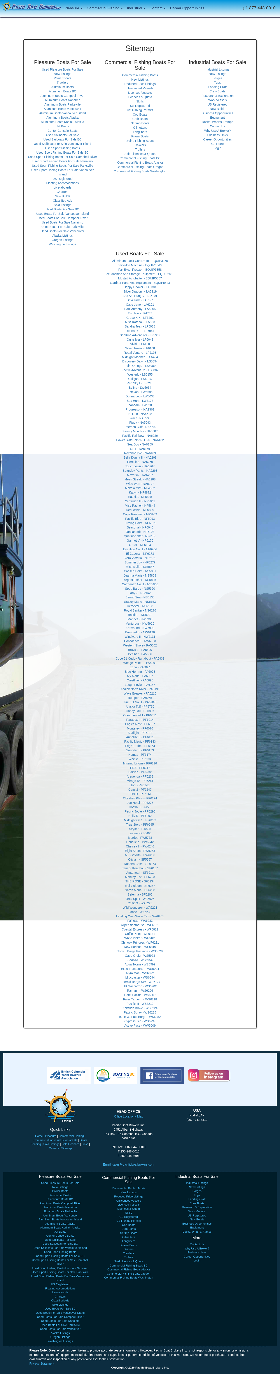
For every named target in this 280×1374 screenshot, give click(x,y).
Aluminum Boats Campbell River (62, 95)
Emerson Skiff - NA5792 (140, 427)
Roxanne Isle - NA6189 (140, 453)
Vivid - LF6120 (140, 344)
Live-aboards (62, 187)
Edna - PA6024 (140, 667)
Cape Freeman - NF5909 (140, 514)
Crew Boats (217, 91)
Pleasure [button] (73, 8)
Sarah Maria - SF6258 (140, 890)
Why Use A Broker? (217, 130)
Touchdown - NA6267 (140, 466)
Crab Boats (140, 119)
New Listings (62, 74)
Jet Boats (62, 126)
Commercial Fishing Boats (140, 75)
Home (39, 1136)
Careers (54, 1148)
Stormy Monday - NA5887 (140, 431)
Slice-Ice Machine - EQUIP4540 (140, 265)
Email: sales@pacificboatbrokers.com (128, 1164)
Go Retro (217, 144)
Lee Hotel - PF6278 (140, 802)
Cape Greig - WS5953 (140, 955)
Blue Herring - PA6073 (140, 671)
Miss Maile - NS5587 (140, 566)
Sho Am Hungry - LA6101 (140, 296)
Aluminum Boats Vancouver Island (62, 113)
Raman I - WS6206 (140, 990)
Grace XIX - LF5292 (140, 317)
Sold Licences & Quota (140, 154)
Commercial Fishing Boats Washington (140, 171)
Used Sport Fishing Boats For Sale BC (62, 152)
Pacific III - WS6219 (140, 1003)
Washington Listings (62, 244)
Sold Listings (62, 205)
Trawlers (62, 82)
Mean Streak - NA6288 (140, 479)
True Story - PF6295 (140, 824)
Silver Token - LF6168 (140, 348)
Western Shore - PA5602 (140, 645)
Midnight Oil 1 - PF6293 (140, 820)
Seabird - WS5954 (140, 960)
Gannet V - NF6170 (140, 540)
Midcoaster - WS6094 (140, 977)
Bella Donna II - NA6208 (139, 457)
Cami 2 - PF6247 (140, 789)
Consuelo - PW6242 (140, 842)
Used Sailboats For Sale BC (63, 139)
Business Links (217, 135)
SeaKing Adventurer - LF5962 (140, 335)
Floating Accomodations (62, 183)
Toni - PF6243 (139, 785)
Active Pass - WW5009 (140, 1025)
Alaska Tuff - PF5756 (140, 706)
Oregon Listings (62, 240)
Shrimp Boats (140, 123)
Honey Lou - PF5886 (140, 711)
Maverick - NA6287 (140, 475)
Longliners (140, 132)
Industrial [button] (136, 8)
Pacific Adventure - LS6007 (140, 370)
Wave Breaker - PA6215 (140, 693)
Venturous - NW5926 (140, 623)
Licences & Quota (140, 97)
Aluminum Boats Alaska (62, 117)
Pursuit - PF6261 (139, 794)
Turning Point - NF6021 (140, 523)
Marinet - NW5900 (140, 619)
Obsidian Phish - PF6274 (140, 798)
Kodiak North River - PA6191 (140, 689)
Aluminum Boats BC (62, 91)
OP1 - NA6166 (140, 448)
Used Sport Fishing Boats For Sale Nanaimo (62, 161)
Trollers (140, 149)
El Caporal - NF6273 (140, 553)
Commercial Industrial (47, 1140)
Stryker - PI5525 (140, 829)
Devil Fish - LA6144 (140, 300)
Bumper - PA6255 (140, 698)
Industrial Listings (217, 69)
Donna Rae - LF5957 (140, 331)
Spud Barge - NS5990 (140, 588)
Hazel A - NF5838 (140, 497)
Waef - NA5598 (140, 418)
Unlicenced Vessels (140, 88)
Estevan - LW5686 (140, 392)
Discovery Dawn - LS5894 (140, 361)
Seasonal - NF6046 (140, 527)
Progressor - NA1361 (140, 409)
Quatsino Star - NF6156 (140, 536)
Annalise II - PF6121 (140, 737)
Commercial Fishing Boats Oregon (140, 167)
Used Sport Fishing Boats (62, 148)
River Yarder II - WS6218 (140, 999)
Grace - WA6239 (140, 912)
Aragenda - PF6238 (140, 776)
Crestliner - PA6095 (140, 680)
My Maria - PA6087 (140, 676)
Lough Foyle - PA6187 (140, 684)
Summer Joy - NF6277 (140, 562)
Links (85, 1144)
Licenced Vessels (140, 92)
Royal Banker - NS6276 (140, 610)
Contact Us (217, 126)
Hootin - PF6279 (140, 807)
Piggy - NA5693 (140, 422)
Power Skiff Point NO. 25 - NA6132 (140, 440)
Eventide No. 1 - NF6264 (140, 549)
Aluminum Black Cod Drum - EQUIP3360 (140, 261)
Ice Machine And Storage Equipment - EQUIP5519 (140, 274)
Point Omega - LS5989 (140, 365)
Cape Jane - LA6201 (140, 304)
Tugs (217, 82)
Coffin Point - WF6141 (140, 934)
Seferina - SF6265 (140, 894)
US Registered (62, 178)
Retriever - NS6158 (140, 606)
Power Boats (62, 78)
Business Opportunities (217, 113)
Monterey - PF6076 (140, 728)
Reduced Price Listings (140, 84)
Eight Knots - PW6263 (140, 850)
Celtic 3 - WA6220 (140, 903)
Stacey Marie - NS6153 (140, 601)
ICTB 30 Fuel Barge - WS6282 (140, 1017)
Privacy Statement (41, 1363)
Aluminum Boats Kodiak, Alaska (62, 122)
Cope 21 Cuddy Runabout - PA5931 (140, 658)
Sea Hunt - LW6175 (140, 400)
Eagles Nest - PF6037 (140, 724)
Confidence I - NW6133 (140, 641)
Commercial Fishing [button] (105, 8)
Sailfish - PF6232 (140, 772)
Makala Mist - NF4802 (140, 488)
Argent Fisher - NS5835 (140, 580)
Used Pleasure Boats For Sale (62, 69)
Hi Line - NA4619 (140, 414)
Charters (62, 192)
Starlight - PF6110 (140, 733)
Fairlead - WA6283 (140, 920)
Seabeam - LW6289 (139, 405)
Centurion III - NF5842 (140, 501)
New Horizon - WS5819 (140, 947)
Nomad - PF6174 (140, 754)
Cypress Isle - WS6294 (140, 1021)
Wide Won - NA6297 (140, 483)
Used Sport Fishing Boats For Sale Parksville (62, 165)
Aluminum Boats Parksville (62, 104)
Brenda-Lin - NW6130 (140, 632)
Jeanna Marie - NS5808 (140, 575)
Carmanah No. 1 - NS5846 (140, 584)
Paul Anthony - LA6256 (140, 309)
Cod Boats (140, 114)
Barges (217, 78)
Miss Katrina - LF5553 (140, 322)
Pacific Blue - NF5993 (140, 518)
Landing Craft (217, 87)
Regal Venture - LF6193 (140, 352)
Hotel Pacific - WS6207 (140, 995)
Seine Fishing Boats (140, 140)
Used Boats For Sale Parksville (62, 227)
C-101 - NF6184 (140, 545)
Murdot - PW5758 (140, 837)
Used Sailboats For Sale (62, 135)
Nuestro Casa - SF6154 (140, 864)
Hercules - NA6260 (140, 462)
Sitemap (66, 1148)
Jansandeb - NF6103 (140, 532)
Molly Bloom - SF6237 (140, 885)
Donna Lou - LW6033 (140, 396)
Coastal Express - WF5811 (140, 929)
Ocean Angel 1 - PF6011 (140, 715)
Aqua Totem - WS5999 (140, 964)
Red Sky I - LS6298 (140, 383)
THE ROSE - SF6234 (139, 881)
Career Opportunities (187, 8)
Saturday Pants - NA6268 (140, 470)
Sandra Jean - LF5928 (140, 326)
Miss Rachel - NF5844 (140, 505)
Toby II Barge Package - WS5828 (140, 951)
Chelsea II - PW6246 (140, 846)
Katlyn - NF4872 (140, 492)
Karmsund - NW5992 (140, 628)
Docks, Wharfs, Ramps (217, 122)
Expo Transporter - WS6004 (140, 968)
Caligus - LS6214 (140, 379)
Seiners (128, 1249)
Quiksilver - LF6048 (140, 339)
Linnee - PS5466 (140, 833)
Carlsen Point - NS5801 (140, 571)
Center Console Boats (62, 130)
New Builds (62, 196)
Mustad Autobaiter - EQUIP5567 (140, 278)
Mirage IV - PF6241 (140, 781)
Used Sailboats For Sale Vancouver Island (62, 144)
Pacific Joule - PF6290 (140, 811)
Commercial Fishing (71, 1136)
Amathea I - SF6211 (140, 872)
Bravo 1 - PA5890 (140, 649)
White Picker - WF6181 (140, 938)
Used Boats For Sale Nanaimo (62, 222)
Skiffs (140, 101)
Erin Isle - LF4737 (140, 313)
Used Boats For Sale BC (62, 209)
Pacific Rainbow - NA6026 (140, 435)
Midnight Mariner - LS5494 (140, 357)
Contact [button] (158, 8)
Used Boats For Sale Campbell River (62, 218)
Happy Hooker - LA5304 (140, 287)
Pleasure (50, 1136)
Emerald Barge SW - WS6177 (140, 982)
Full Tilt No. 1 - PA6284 (140, 702)
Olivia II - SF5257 (140, 859)
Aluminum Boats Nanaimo (62, 100)
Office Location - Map (128, 1116)
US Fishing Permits (140, 110)
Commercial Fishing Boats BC (140, 158)
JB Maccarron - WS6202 (140, 986)
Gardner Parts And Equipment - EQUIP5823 (140, 282)
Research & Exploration (217, 95)
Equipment (217, 117)
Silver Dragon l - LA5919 (140, 291)
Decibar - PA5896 (140, 654)
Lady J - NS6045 (140, 593)
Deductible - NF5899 (140, 510)
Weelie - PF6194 (140, 759)
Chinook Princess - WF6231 (140, 942)
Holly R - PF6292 (140, 816)
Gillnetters (140, 127)
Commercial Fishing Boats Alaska (140, 162)
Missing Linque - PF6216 (140, 763)
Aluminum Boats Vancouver (62, 109)
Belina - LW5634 (140, 387)
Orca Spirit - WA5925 (140, 899)
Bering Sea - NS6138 (140, 597)
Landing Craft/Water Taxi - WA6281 (140, 916)
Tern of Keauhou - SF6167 (140, 868)
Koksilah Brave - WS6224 (140, 1008)
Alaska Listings (62, 235)
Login (217, 148)
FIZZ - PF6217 (140, 767)
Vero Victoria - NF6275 (139, 558)
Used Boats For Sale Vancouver (62, 231)
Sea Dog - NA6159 (140, 444)
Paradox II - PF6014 (140, 719)
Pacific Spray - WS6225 (140, 1012)
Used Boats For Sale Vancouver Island (62, 213)
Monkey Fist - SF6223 (140, 877)
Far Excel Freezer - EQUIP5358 (140, 269)
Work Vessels (217, 100)
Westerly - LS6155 (140, 374)
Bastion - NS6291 (140, 615)
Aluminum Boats (62, 87)
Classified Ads (62, 200)
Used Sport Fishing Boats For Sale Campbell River (62, 157)
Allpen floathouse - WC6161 (140, 925)
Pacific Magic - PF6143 (140, 741)
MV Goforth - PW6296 (140, 855)
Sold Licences (70, 1144)
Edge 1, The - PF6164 (140, 746)
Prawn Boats (140, 136)
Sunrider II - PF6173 (140, 750)
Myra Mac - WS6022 (140, 973)
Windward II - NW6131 (140, 636)
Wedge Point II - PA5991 (140, 663)
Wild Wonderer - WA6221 (140, 907)
